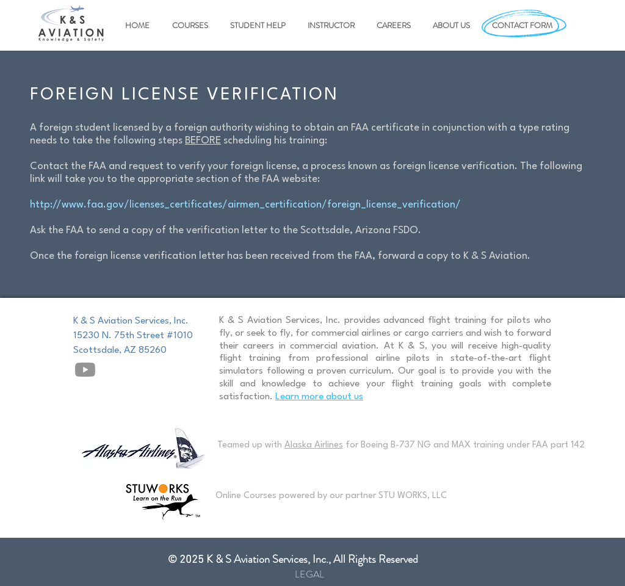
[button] (188, 25)
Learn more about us (319, 397)
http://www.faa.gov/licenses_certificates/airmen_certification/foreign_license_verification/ (245, 205)
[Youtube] (85, 370)
